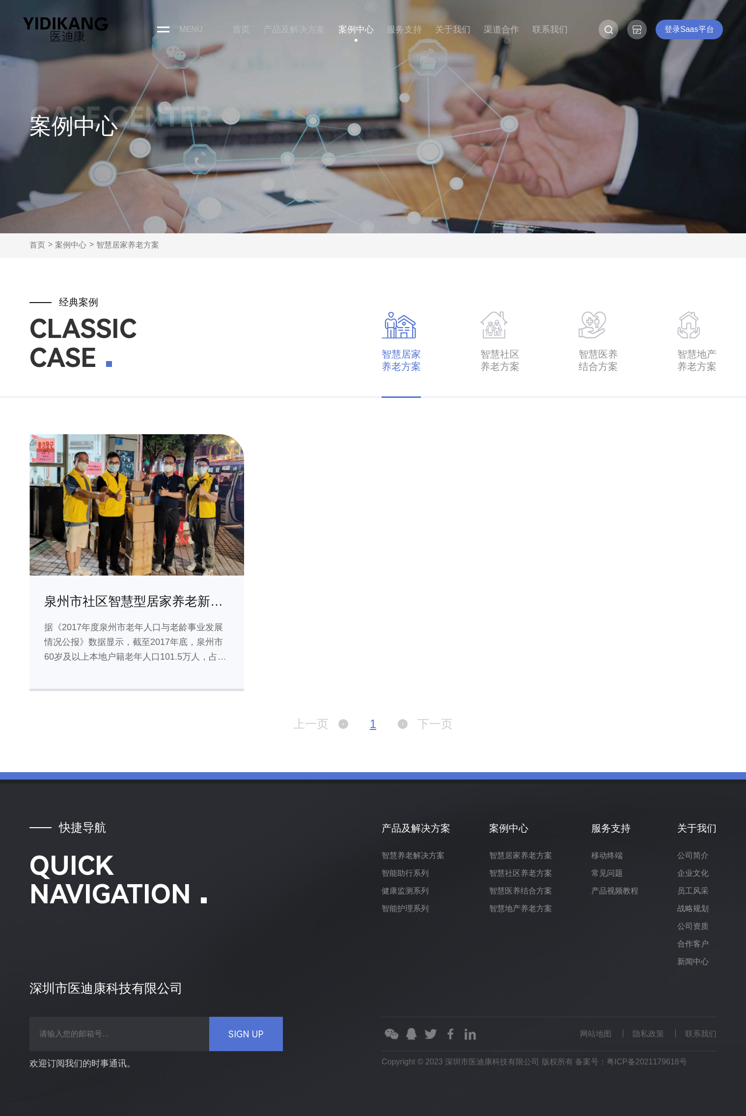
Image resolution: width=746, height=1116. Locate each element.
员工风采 (693, 891)
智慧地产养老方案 (520, 908)
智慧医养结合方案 (520, 891)
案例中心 (356, 29)
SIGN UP (245, 1034)
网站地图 (595, 1034)
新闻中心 (693, 961)
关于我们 (452, 29)
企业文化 (693, 873)
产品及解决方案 (294, 29)
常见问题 (607, 873)
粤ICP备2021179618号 (647, 1062)
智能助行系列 (405, 873)
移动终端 (607, 855)
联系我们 (550, 29)
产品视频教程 (614, 891)
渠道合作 (501, 29)
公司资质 (693, 926)
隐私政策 (648, 1034)
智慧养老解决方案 (413, 855)
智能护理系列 (405, 908)
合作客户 (693, 944)
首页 (241, 29)
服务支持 (404, 29)
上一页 (320, 723)
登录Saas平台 (689, 29)
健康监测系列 (405, 891)
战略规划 (693, 908)
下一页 (425, 723)
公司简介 (693, 855)
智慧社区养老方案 (520, 873)
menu (190, 29)
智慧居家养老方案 (127, 245)
